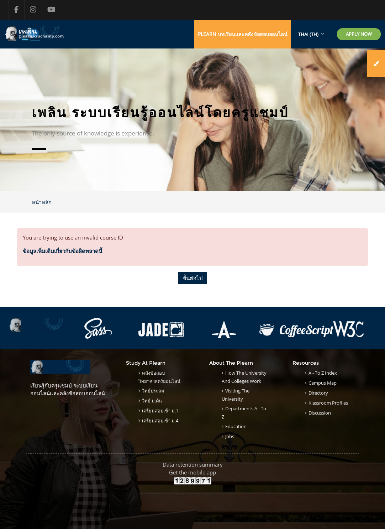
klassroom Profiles (328, 403)
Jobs (229, 436)
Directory (318, 393)
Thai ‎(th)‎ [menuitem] (308, 34)
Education (236, 426)
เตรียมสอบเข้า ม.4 (160, 420)
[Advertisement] (192, 501)
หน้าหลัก (42, 202)
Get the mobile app (192, 472)
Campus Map (322, 383)
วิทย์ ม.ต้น (152, 400)
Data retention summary (193, 464)
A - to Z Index (322, 373)
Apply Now (359, 34)
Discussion (319, 413)
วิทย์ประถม (153, 390)
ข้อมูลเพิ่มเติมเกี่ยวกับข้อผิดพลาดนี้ (62, 251)
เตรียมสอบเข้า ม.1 (160, 410)
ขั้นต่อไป (193, 278)
